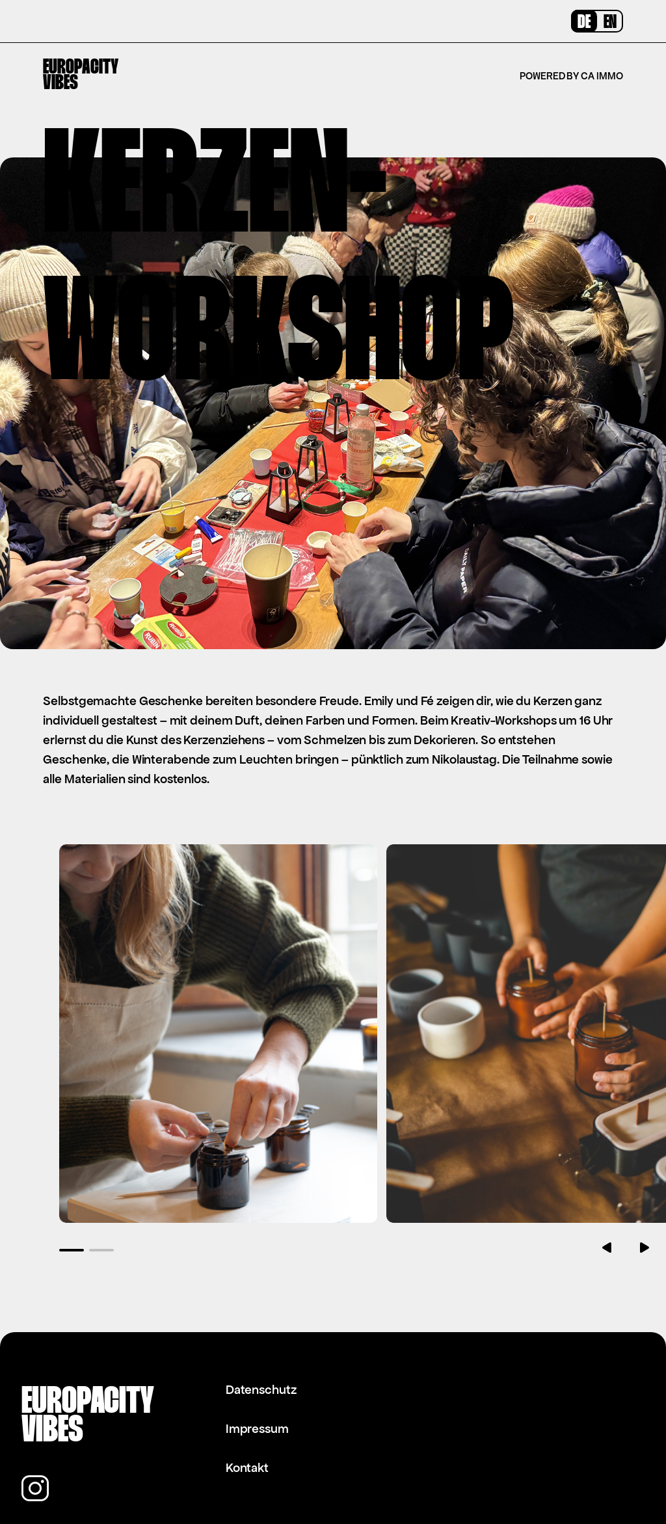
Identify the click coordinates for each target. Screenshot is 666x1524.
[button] (72, 1211)
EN (610, 23)
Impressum (257, 1390)
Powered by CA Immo (571, 76)
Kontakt (247, 1429)
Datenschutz (261, 1351)
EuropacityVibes (80, 76)
